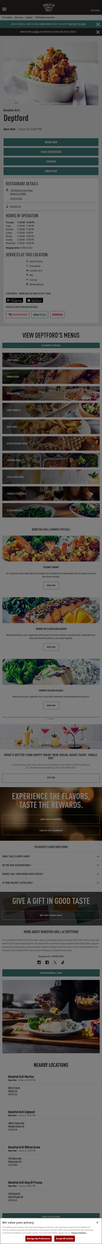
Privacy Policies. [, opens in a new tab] (79, 1233)
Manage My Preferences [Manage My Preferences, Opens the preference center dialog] (38, 1239)
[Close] (97, 1223)
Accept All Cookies (64, 1239)
